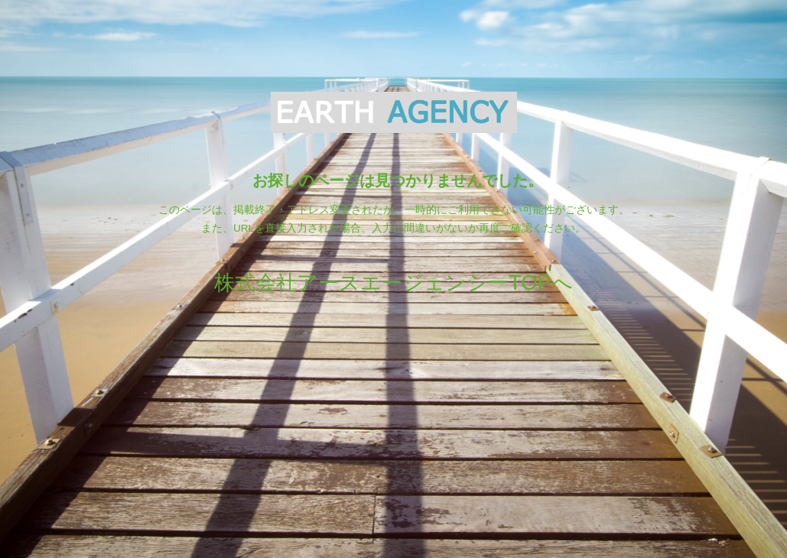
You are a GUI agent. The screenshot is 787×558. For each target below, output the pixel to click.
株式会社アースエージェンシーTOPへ (393, 282)
